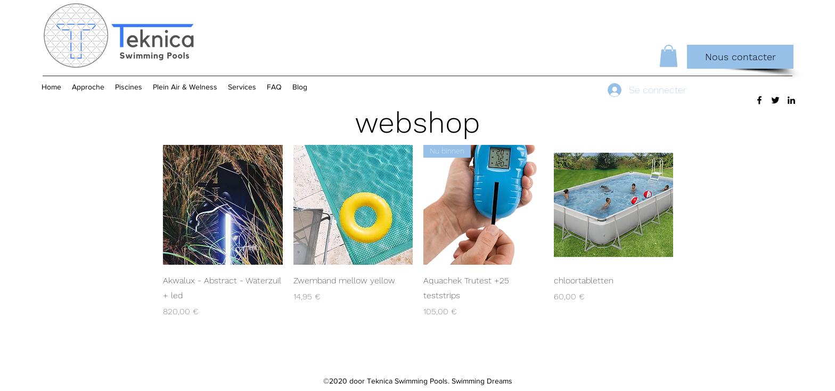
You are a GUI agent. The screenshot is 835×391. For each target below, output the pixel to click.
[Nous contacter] (740, 57)
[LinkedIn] (791, 100)
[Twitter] (775, 100)
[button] (668, 56)
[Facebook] (759, 100)
